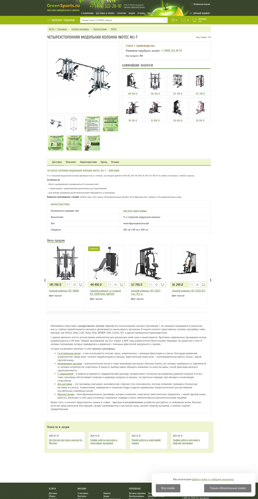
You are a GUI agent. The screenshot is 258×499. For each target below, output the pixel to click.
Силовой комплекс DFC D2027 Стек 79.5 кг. (145, 292)
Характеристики (88, 162)
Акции (131, 13)
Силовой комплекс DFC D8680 (64, 290)
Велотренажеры (136, 496)
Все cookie (168, 488)
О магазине (83, 493)
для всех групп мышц (135, 210)
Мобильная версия (202, 4)
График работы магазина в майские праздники (186, 441)
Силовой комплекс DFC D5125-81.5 (188, 290)
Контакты (152, 13)
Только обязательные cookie (228, 488)
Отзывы (141, 13)
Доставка (57, 162)
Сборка (52, 496)
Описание (71, 162)
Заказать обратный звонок (134, 7)
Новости (107, 493)
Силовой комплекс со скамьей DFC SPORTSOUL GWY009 (105, 292)
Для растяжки (65, 384)
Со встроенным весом (69, 353)
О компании (87, 13)
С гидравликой (65, 374)
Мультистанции (100, 29)
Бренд (104, 162)
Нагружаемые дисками (70, 363)
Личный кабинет (201, 13)
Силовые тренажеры (80, 29)
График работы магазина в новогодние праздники (103, 441)
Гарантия (121, 13)
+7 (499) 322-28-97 (171, 51)
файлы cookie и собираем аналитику (213, 479)
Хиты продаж (56, 241)
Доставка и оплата (105, 13)
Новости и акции (58, 427)
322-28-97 (106, 6)
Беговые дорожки (137, 493)
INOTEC (52, 29)
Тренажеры (62, 29)
